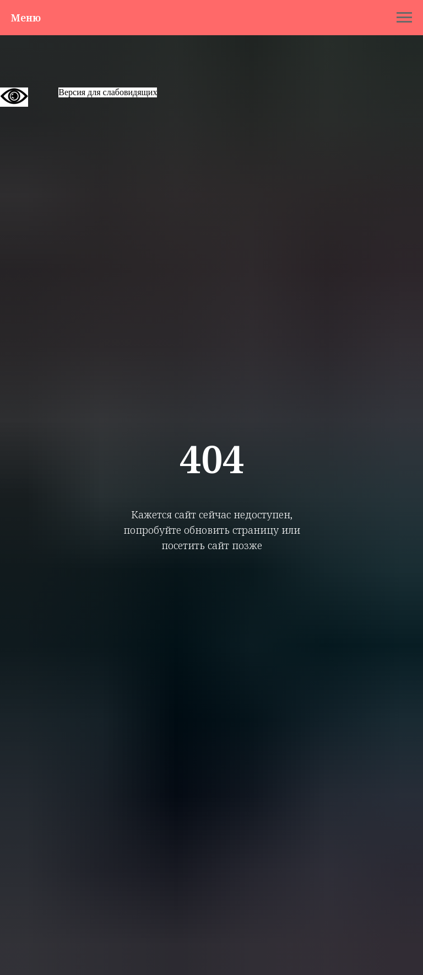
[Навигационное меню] (404, 17)
